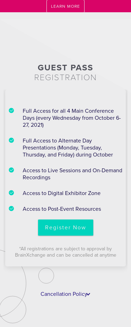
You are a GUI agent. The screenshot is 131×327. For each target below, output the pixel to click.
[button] (66, 294)
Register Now (65, 227)
